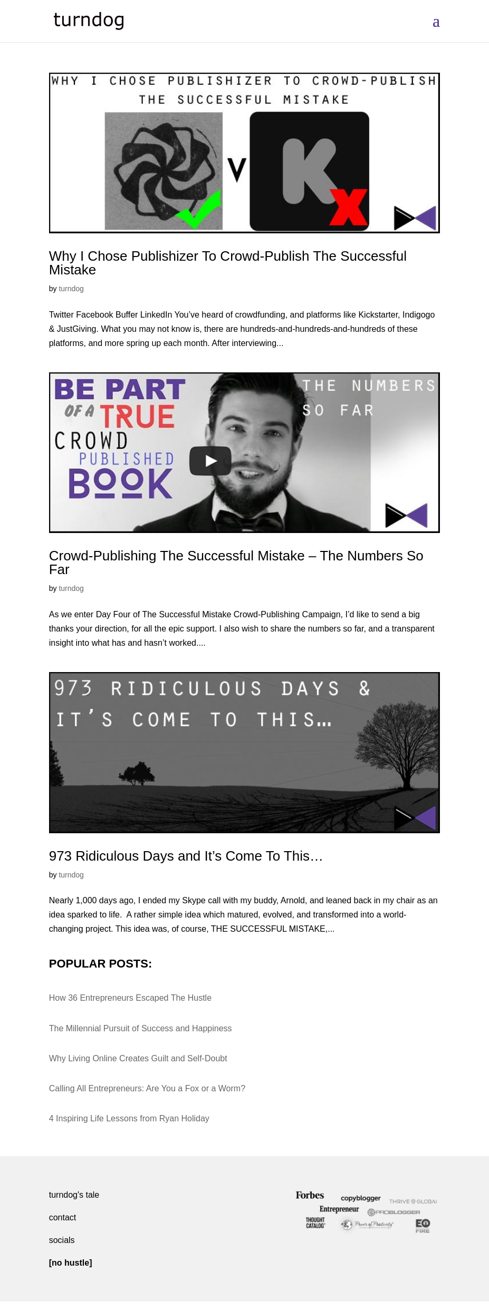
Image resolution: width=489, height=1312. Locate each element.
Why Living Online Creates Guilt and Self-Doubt (138, 1058)
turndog (71, 288)
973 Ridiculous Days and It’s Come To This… (186, 856)
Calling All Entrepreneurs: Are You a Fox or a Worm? (147, 1088)
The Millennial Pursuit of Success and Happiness (140, 1028)
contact (62, 1217)
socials (62, 1240)
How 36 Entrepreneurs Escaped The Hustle (130, 997)
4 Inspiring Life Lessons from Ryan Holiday (129, 1118)
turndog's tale (74, 1194)
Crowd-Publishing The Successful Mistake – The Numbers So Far (236, 562)
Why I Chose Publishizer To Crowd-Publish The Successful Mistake (228, 263)
